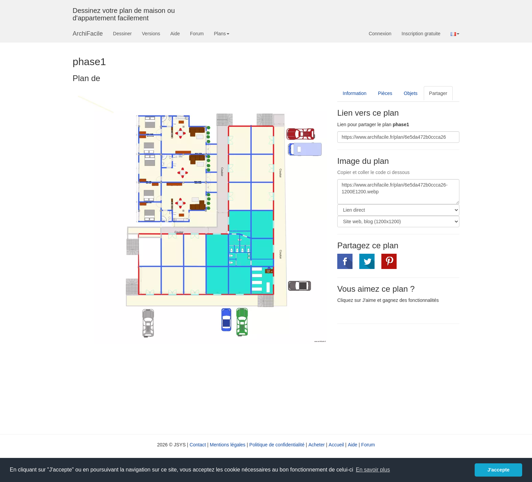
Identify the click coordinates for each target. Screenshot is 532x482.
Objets (410, 93)
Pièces (385, 93)
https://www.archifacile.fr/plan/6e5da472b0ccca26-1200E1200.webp (398, 191)
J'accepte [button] (499, 470)
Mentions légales (227, 444)
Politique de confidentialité (277, 444)
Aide (175, 33)
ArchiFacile (88, 33)
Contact (198, 444)
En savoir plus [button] (373, 470)
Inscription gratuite (421, 33)
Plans (221, 33)
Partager (438, 93)
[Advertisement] (394, 378)
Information (354, 93)
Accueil (336, 444)
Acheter (316, 444)
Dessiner (122, 33)
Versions (151, 33)
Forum (197, 33)
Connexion (380, 33)
